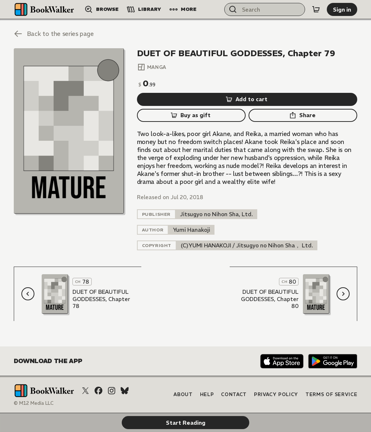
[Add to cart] (247, 99)
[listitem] (216, 214)
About (183, 394)
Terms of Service (331, 394)
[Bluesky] (124, 390)
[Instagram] (111, 390)
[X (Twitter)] (85, 390)
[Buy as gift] (191, 115)
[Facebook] (98, 390)
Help (207, 394)
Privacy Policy (276, 394)
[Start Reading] (69, 130)
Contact (234, 394)
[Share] (303, 115)
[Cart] (316, 9)
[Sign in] (342, 9)
